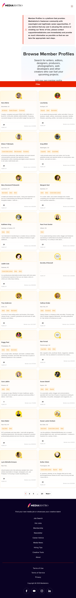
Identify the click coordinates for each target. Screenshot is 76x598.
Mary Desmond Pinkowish (10, 185)
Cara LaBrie (5, 381)
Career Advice (38, 538)
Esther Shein (44, 462)
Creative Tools (38, 552)
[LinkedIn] (50, 591)
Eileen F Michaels (7, 144)
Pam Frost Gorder (46, 224)
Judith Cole (5, 264)
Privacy (38, 577)
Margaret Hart (45, 185)
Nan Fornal (44, 341)
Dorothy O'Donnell (46, 263)
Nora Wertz (5, 103)
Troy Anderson (6, 303)
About (38, 557)
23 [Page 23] (42, 493)
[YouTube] (34, 591)
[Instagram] (42, 591)
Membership (38, 528)
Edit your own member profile (48, 80)
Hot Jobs (38, 523)
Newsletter (38, 533)
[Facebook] (26, 591)
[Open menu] (72, 6)
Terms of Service (38, 573)
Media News (38, 543)
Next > (48, 493)
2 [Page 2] (29, 493)
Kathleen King (6, 224)
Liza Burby (44, 103)
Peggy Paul (5, 342)
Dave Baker (5, 421)
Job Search (38, 518)
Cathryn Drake (45, 303)
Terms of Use (38, 568)
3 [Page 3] (33, 493)
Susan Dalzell (45, 381)
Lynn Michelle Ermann (9, 462)
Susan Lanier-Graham (47, 421)
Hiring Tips (38, 547)
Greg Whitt (44, 144)
